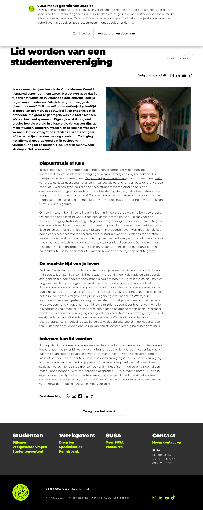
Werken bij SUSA (101, 497)
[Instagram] (172, 75)
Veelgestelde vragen (29, 447)
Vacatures (114, 447)
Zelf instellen (82, 33)
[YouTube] (184, 75)
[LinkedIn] (178, 75)
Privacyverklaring (78, 497)
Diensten (66, 442)
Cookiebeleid (121, 497)
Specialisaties (70, 447)
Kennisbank (69, 451)
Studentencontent (27, 451)
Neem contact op (166, 442)
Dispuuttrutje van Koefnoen (105, 178)
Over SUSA (115, 442)
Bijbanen (19, 442)
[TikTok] (191, 75)
